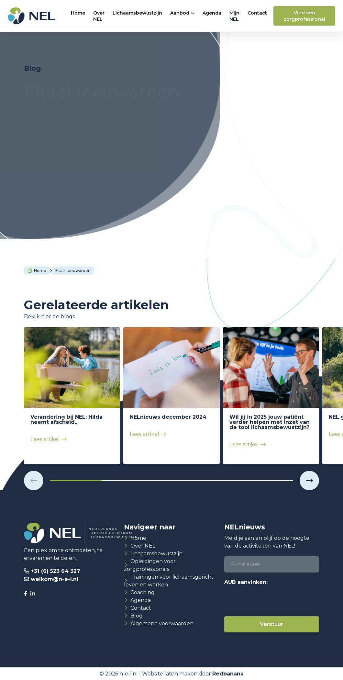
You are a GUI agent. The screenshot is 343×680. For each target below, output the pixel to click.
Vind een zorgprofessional (304, 16)
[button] (33, 480)
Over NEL (99, 16)
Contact (257, 13)
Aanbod (179, 13)
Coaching (142, 592)
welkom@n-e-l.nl (54, 579)
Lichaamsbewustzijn (137, 13)
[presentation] (273, 600)
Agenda (212, 13)
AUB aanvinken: (246, 582)
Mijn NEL (234, 16)
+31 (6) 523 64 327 (55, 571)
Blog (136, 616)
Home (78, 13)
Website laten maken (169, 674)
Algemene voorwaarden (162, 623)
